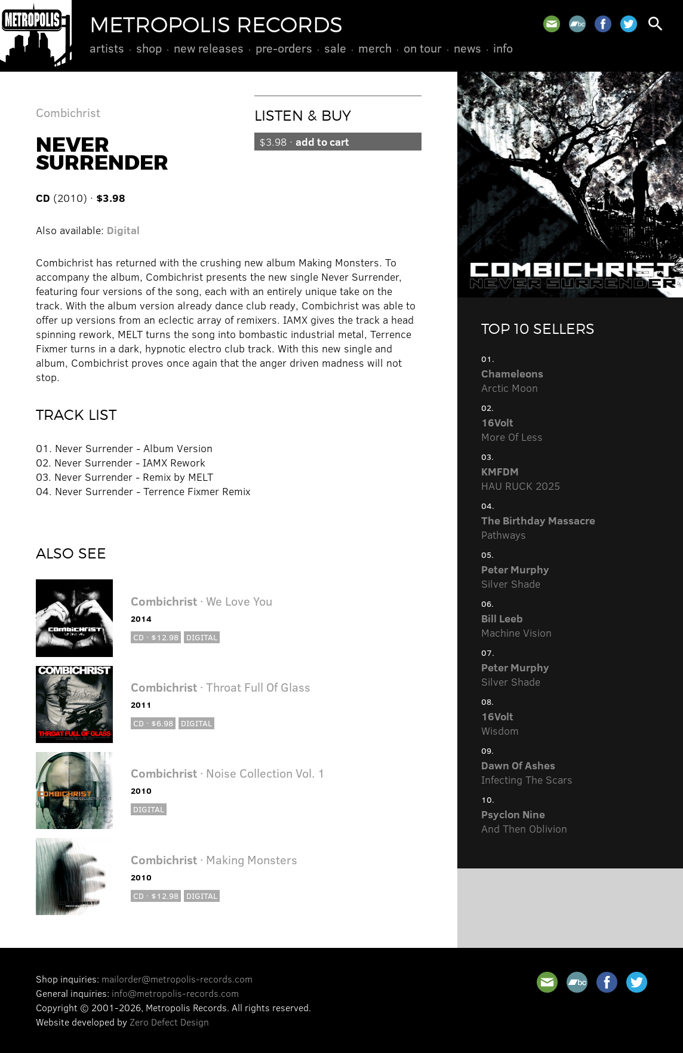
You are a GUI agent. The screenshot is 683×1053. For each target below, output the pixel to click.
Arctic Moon (512, 380)
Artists (107, 48)
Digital (123, 230)
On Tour (423, 48)
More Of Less (512, 429)
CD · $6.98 (153, 723)
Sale (335, 48)
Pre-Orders (284, 48)
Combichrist (68, 112)
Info (503, 48)
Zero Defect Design (169, 1021)
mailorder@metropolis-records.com (177, 978)
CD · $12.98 (156, 637)
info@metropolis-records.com (175, 993)
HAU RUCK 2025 (520, 478)
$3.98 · (304, 141)
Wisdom (500, 723)
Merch (375, 48)
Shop (149, 48)
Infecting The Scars (527, 772)
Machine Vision (516, 625)
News (467, 48)
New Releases (209, 48)
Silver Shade (515, 576)
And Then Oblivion (524, 821)
